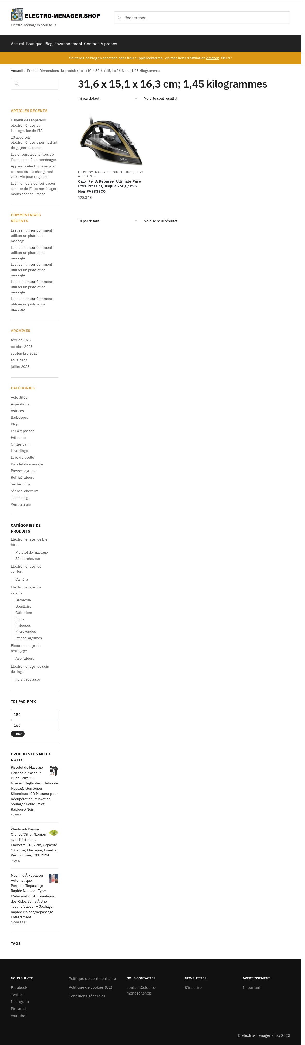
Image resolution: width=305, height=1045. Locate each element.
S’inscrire (193, 985)
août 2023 (19, 358)
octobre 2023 (21, 344)
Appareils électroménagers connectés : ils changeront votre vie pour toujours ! (33, 169)
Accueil (17, 68)
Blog (14, 422)
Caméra (21, 577)
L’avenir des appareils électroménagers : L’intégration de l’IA (28, 123)
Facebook (19, 985)
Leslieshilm (20, 228)
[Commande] (108, 97)
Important (251, 985)
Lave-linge (19, 449)
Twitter (17, 992)
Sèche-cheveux (28, 556)
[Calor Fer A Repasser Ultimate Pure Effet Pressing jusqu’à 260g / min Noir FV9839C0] (111, 135)
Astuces (17, 409)
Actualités (19, 395)
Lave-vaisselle (22, 455)
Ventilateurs (21, 502)
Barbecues (19, 415)
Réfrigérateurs (22, 475)
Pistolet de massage (27, 462)
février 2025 (21, 338)
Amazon (212, 56)
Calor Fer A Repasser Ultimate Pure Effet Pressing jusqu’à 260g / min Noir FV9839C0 (109, 184)
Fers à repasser (27, 677)
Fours (20, 617)
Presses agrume (24, 469)
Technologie (21, 495)
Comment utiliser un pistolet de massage (31, 233)
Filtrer (18, 732)
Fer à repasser (22, 429)
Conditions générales (87, 994)
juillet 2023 (20, 365)
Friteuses (18, 435)
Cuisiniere (23, 611)
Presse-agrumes (28, 636)
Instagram (20, 999)
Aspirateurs (20, 402)
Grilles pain (20, 442)
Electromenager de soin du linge (106, 170)
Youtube (18, 1014)
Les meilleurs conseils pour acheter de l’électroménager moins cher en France (33, 186)
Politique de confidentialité (92, 976)
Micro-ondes (25, 629)
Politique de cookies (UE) (90, 985)
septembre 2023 (24, 351)
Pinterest (19, 1006)
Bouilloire (23, 604)
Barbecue (23, 598)
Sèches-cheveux (24, 489)
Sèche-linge (20, 482)
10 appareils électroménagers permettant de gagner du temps (34, 140)
